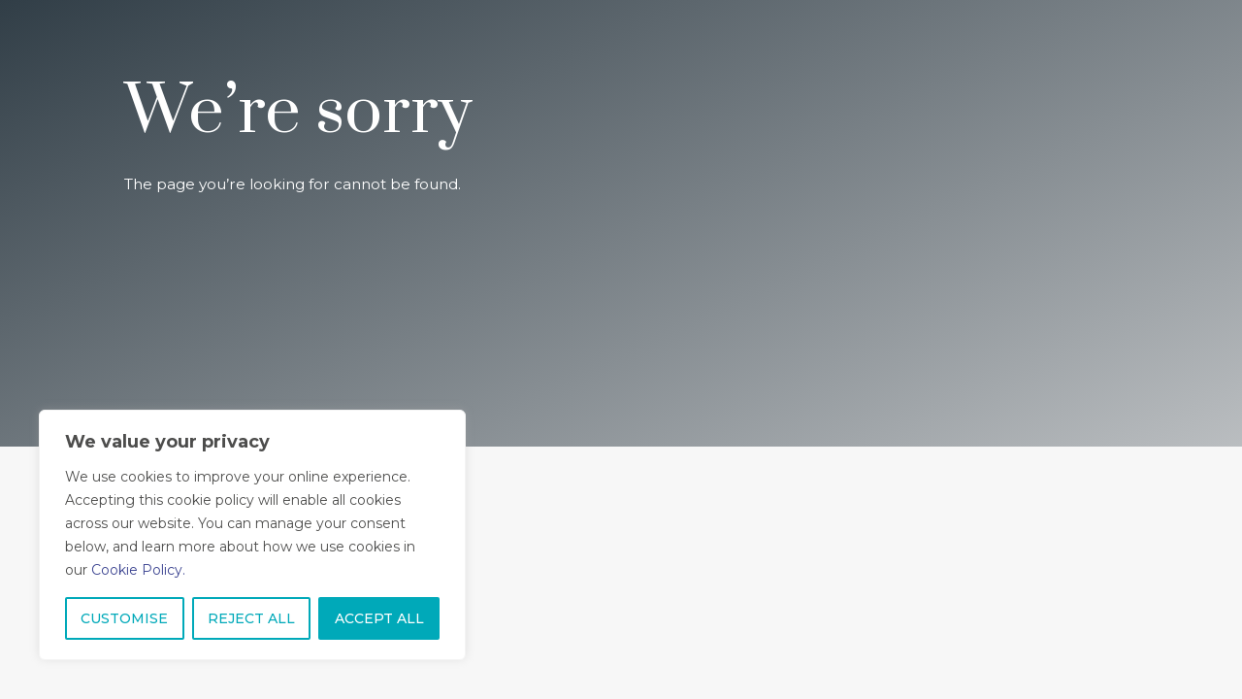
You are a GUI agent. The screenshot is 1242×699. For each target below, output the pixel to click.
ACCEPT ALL (379, 618)
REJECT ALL (251, 618)
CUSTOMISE (124, 618)
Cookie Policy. (138, 570)
